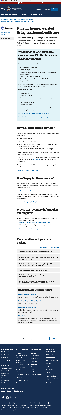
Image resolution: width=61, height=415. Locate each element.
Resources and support (53, 361)
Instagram (34, 364)
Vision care (4, 44)
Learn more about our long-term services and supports (33, 113)
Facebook (34, 361)
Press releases (35, 356)
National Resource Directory (6, 381)
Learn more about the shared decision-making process (34, 222)
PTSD (2, 363)
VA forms (18, 353)
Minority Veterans (6, 360)
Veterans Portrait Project (8, 410)
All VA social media (36, 375)
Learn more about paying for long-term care (29, 202)
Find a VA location (51, 383)
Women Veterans (5, 357)
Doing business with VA (22, 375)
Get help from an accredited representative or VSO (22, 362)
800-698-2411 (50, 370)
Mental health (5, 366)
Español (3, 391)
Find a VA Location (36, 14)
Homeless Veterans (6, 355)
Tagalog (9, 391)
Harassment (44, 403)
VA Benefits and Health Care (9, 14)
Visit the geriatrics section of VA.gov (29, 229)
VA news (33, 353)
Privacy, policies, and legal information (40, 405)
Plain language (23, 405)
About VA (25, 14)
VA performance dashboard (40, 407)
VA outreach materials (22, 380)
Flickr (32, 369)
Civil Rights (14, 403)
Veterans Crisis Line (51, 354)
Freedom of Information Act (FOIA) (29, 403)
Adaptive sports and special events (6, 369)
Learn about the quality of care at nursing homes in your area (35, 117)
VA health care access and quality (22, 357)
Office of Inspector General (9, 405)
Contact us (47, 9)
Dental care (4, 41)
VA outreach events (6, 378)
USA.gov (28, 407)
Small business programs (5, 374)
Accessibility (5, 403)
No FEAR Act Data (19, 407)
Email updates (35, 358)
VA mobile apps (20, 367)
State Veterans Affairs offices (22, 371)
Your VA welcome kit (21, 383)
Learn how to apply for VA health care (27, 170)
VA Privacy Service (6, 407)
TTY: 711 (48, 373)
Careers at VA (19, 377)
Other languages (18, 391)
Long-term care (5, 38)
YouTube (33, 372)
